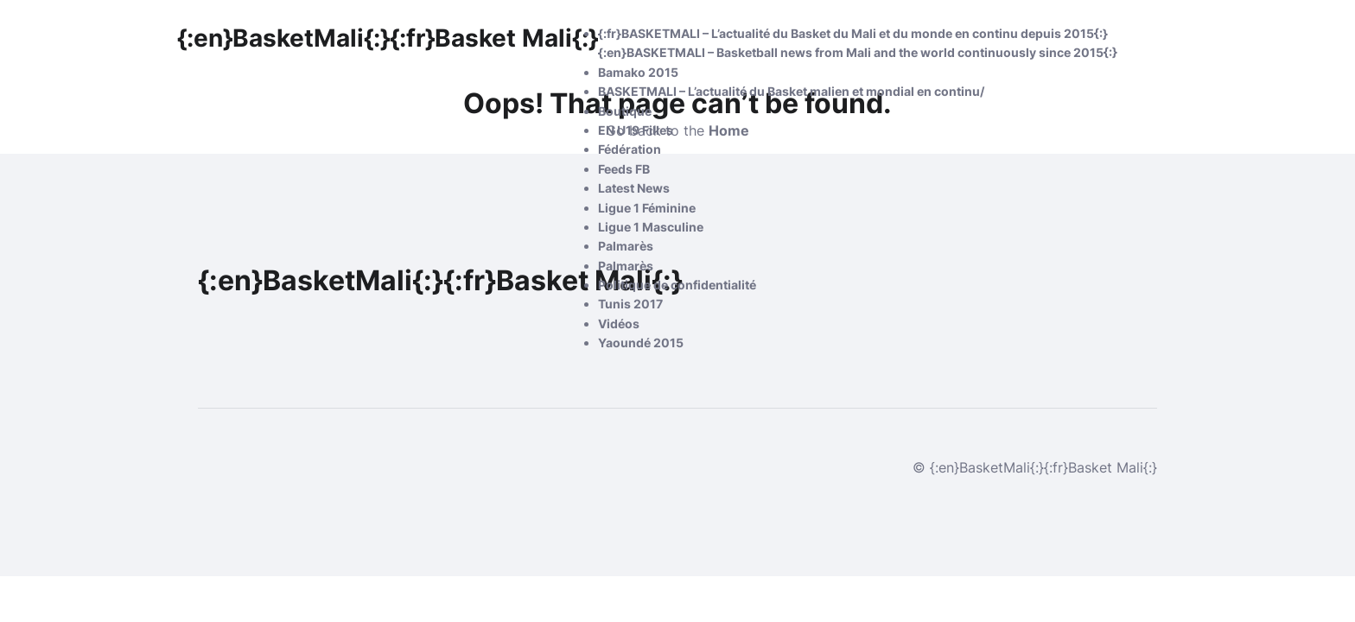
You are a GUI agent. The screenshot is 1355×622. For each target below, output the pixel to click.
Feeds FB (624, 169)
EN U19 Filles (635, 130)
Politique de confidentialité (677, 284)
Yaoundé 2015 (641, 342)
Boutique (625, 111)
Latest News (634, 188)
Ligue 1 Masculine (650, 226)
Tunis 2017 (630, 303)
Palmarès (625, 245)
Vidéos (618, 323)
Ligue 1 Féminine (647, 207)
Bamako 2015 (638, 72)
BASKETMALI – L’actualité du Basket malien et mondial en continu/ (791, 91)
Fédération (629, 149)
